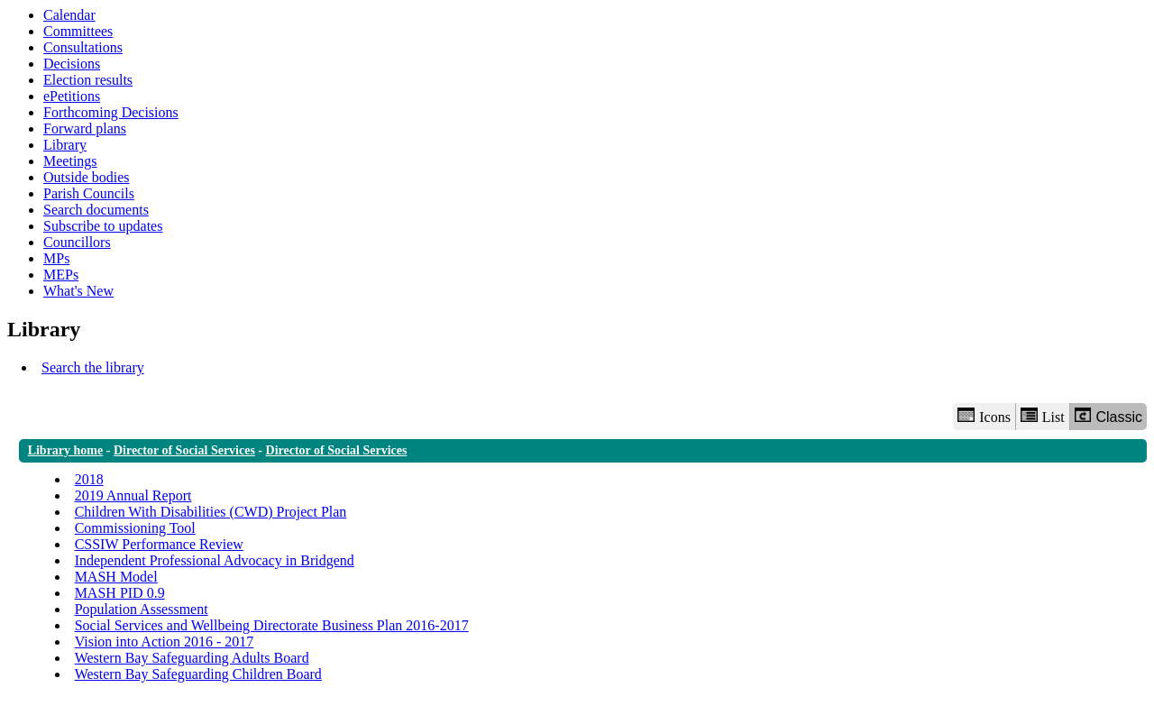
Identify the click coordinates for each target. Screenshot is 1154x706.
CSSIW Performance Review (159, 544)
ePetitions (71, 96)
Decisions (71, 63)
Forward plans (84, 128)
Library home (66, 450)
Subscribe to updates (102, 226)
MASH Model (116, 576)
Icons (983, 416)
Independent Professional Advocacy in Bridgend (214, 560)
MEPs (60, 274)
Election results (88, 79)
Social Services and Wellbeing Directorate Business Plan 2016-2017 (272, 625)
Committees (78, 31)
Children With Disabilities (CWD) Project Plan (211, 511)
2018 (89, 479)
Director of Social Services (184, 450)
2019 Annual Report (133, 495)
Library (65, 144)
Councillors (77, 242)
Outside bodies (86, 177)
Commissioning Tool (135, 528)
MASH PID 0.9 (120, 593)
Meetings (70, 161)
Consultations (83, 47)
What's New (78, 290)
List (1043, 416)
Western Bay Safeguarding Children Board (198, 674)
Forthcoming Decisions (111, 112)
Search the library (92, 367)
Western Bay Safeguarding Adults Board (192, 657)
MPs (56, 258)
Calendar (69, 15)
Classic (1108, 416)
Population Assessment (141, 609)
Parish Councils (88, 193)
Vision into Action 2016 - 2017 (164, 641)
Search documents (96, 209)
